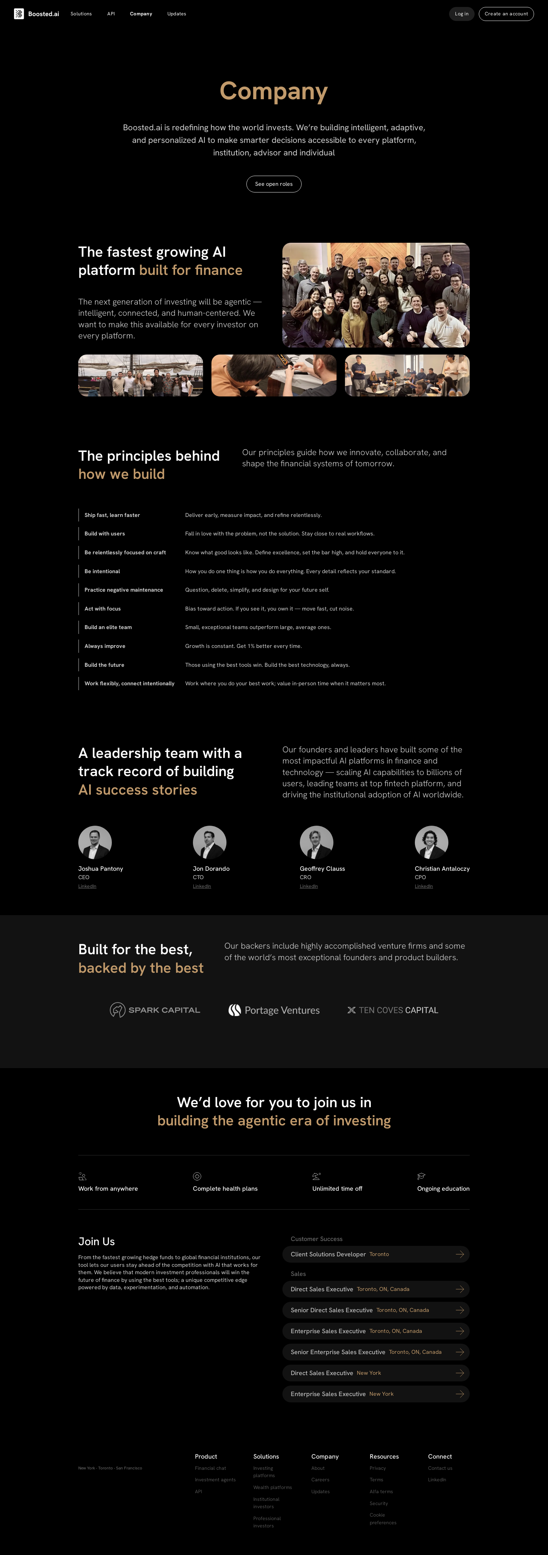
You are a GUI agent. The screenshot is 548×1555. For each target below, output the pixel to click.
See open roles (274, 184)
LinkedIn (87, 886)
